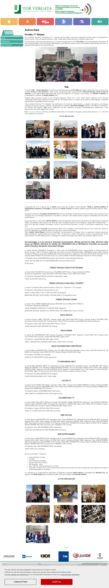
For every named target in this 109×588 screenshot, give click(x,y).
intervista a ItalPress (34, 112)
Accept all (58, 582)
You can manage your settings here (17, 575)
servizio (100, 112)
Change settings (21, 582)
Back (66, 555)
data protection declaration (70, 575)
